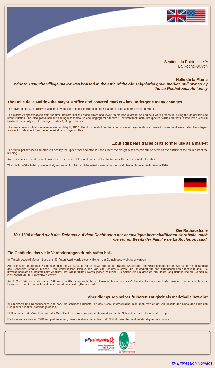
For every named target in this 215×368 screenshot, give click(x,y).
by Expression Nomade (192, 363)
